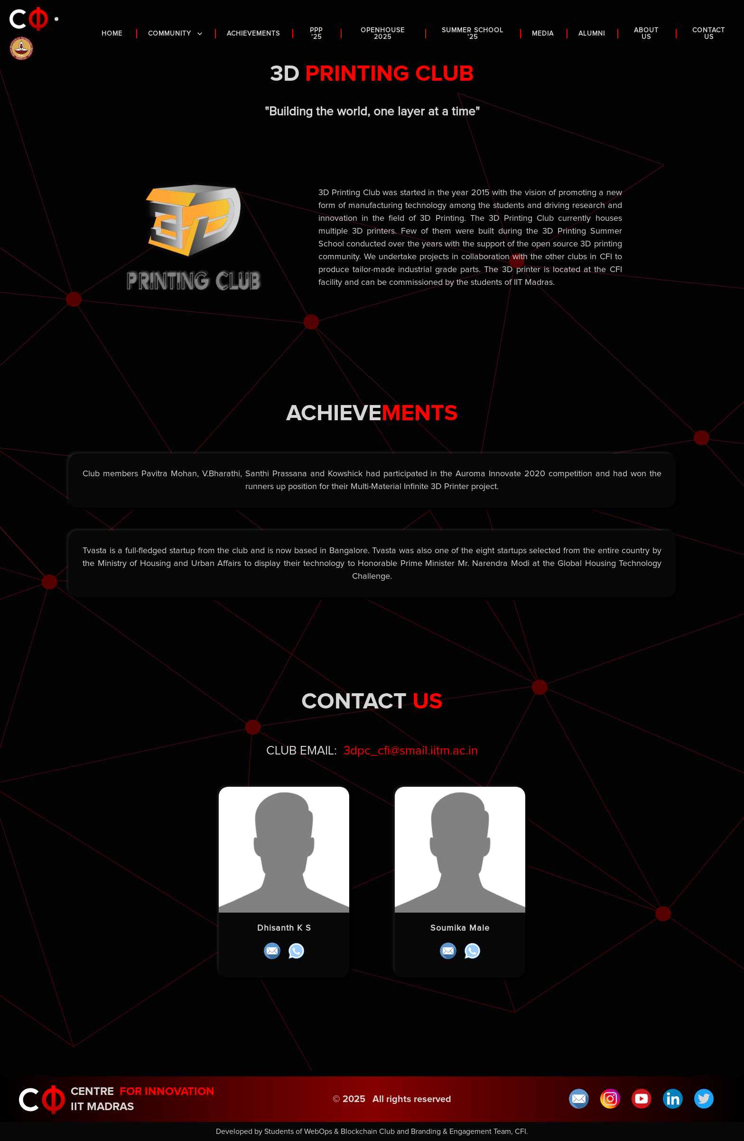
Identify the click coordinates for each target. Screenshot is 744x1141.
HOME (113, 34)
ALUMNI (592, 34)
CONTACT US (709, 34)
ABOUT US (647, 34)
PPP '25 (317, 34)
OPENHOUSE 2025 (383, 34)
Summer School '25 (473, 34)
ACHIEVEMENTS (254, 34)
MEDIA (544, 34)
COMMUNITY (176, 34)
